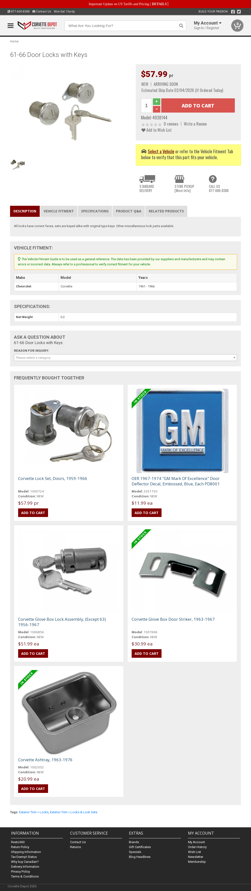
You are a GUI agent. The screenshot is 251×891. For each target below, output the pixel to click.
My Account (196, 842)
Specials (135, 852)
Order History (197, 847)
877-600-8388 (19, 11)
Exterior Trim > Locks (34, 812)
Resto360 (18, 842)
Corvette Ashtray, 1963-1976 (45, 759)
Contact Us (41, 11)
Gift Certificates (140, 847)
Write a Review (195, 124)
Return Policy (20, 847)
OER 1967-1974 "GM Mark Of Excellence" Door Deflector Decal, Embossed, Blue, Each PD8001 (176, 481)
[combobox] (125, 357)
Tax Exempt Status (24, 857)
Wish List (194, 852)
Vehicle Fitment (59, 211)
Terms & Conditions (25, 876)
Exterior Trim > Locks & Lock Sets (73, 812)
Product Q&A (128, 211)
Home (14, 41)
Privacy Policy (20, 871)
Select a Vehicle (161, 151)
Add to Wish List (156, 130)
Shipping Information (26, 852)
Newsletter (195, 857)
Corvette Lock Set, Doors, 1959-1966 (52, 478)
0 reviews (171, 124)
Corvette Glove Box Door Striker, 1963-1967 (173, 619)
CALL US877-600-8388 (218, 188)
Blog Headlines (140, 857)
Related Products (166, 211)
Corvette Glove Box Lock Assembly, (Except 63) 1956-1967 (62, 621)
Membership (197, 862)
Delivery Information (25, 866)
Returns (75, 847)
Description (24, 211)
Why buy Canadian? (25, 862)
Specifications (95, 211)
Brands (134, 842)
